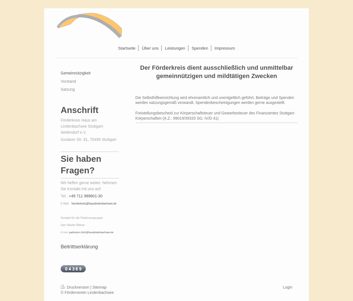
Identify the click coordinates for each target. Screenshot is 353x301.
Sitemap (99, 287)
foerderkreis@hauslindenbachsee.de (93, 203)
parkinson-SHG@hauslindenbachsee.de (91, 232)
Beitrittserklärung (79, 246)
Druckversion (75, 287)
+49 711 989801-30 (86, 196)
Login (287, 287)
